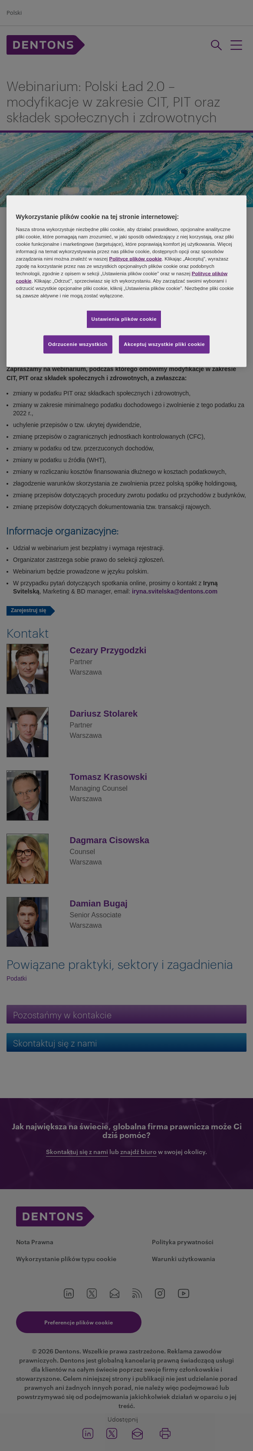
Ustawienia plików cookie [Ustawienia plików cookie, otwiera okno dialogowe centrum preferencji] (124, 319)
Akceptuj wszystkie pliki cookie (164, 344)
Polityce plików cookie (135, 258)
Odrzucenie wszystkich (78, 344)
